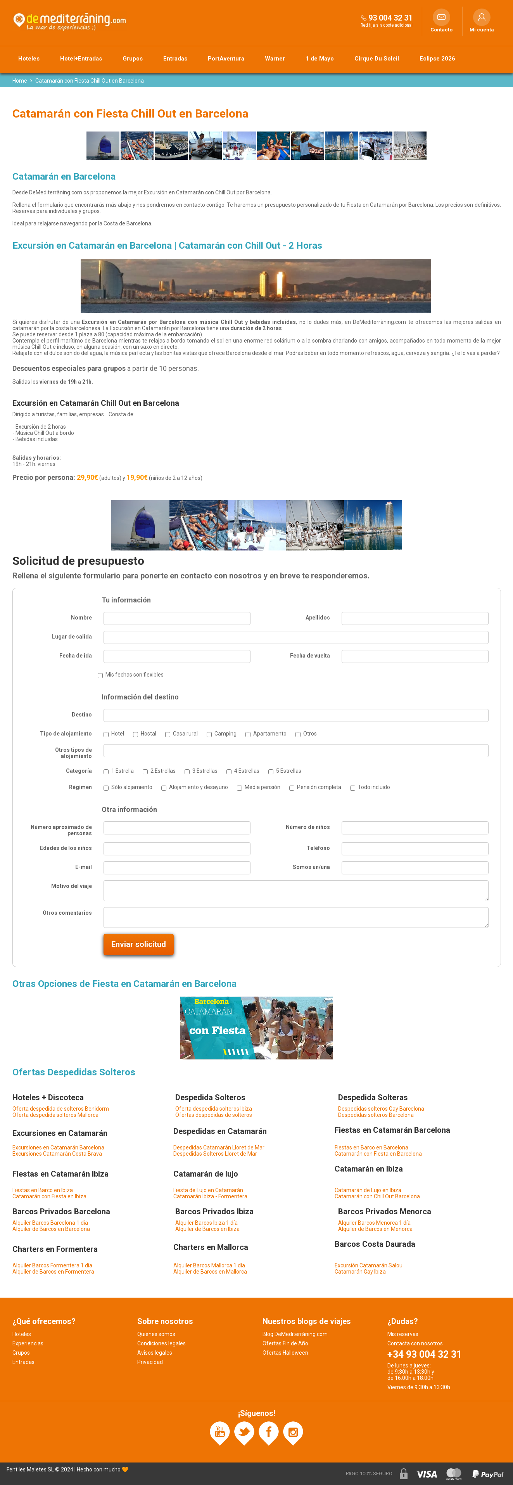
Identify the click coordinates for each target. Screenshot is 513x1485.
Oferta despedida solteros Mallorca (55, 1115)
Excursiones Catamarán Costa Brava (57, 1154)
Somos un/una (311, 867)
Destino (82, 714)
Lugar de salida (72, 636)
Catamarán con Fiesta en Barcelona (378, 1154)
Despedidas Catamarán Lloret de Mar (218, 1147)
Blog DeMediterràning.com (295, 1334)
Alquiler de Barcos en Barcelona (51, 1229)
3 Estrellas (205, 771)
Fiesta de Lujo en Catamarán (208, 1190)
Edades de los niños (66, 848)
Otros (310, 733)
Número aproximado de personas (61, 830)
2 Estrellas (163, 771)
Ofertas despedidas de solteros (213, 1115)
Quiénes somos (156, 1334)
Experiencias (27, 1343)
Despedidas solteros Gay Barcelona (381, 1109)
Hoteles (29, 58)
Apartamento (270, 733)
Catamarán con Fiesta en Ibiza (49, 1196)
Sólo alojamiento (131, 787)
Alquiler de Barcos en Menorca (375, 1229)
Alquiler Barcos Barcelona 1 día (50, 1223)
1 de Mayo (320, 58)
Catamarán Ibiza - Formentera (210, 1196)
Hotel (117, 733)
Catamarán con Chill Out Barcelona (377, 1196)
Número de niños (308, 827)
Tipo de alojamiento (66, 733)
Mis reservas (402, 1334)
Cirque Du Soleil (376, 58)
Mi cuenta (482, 30)
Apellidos (318, 617)
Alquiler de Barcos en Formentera (53, 1272)
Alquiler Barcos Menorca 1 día (374, 1223)
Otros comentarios (67, 913)
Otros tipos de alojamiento (73, 753)
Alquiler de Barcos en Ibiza (207, 1229)
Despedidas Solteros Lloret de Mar (215, 1154)
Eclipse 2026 (437, 58)
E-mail (83, 867)
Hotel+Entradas (81, 58)
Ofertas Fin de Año (285, 1343)
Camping (225, 733)
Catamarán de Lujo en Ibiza (368, 1190)
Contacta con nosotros (415, 1343)
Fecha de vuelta (310, 655)
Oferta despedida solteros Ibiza (213, 1109)
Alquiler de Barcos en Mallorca (210, 1272)
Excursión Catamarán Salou (368, 1265)
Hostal (148, 733)
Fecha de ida (75, 655)
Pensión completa (319, 787)
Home (19, 81)
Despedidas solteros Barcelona (376, 1115)
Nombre (81, 617)
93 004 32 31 (390, 18)
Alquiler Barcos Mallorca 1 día (209, 1265)
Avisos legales (154, 1353)
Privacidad (150, 1362)
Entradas (175, 58)
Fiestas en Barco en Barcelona (371, 1147)
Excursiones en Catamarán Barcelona (58, 1147)
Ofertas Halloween (285, 1353)
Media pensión (262, 787)
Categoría (79, 771)
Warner (275, 58)
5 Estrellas (288, 771)
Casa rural (185, 733)
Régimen (80, 787)
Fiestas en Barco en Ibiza (42, 1190)
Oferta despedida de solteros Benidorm (60, 1109)
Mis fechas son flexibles (134, 675)
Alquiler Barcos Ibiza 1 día (206, 1223)
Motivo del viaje (71, 886)
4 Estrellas (246, 771)
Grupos (133, 58)
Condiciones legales (161, 1343)
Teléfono (318, 848)
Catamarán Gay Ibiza (360, 1272)
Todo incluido (374, 787)
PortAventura (226, 58)
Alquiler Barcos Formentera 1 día (52, 1265)
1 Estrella (122, 771)
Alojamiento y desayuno (198, 787)
